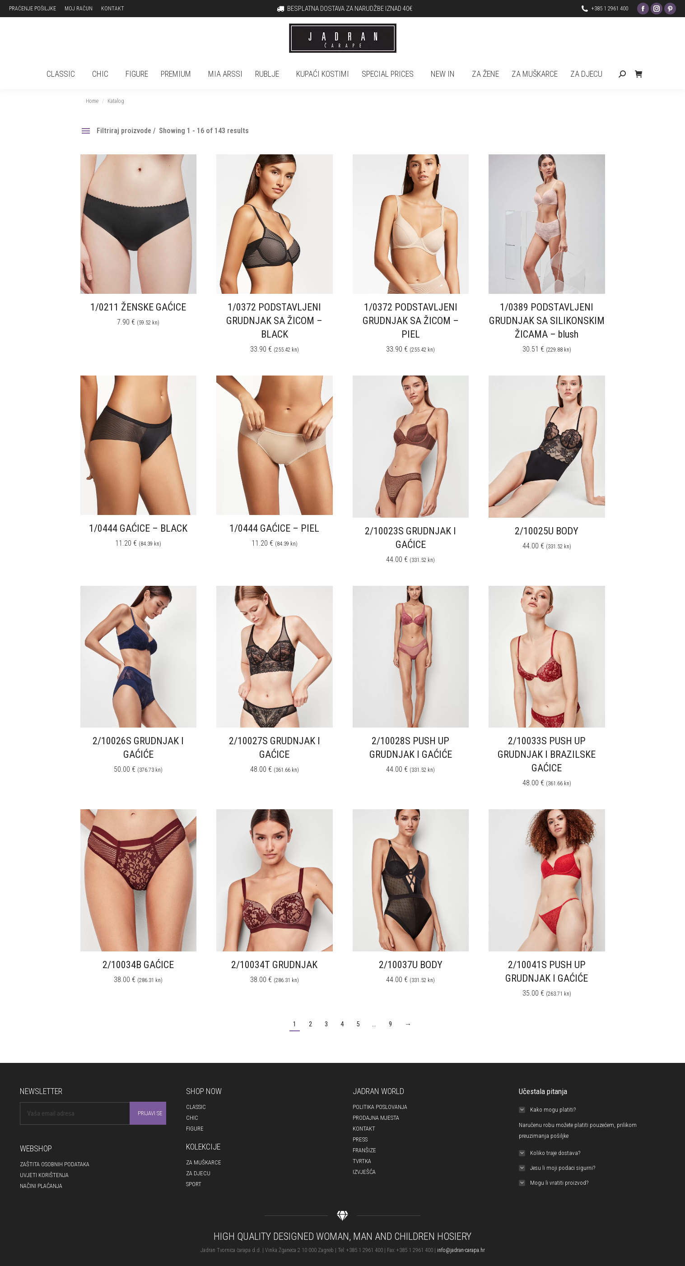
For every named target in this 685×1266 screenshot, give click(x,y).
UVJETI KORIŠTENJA (44, 1175)
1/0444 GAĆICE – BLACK (138, 528)
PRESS (360, 1139)
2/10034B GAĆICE (138, 964)
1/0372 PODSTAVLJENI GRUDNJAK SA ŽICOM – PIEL (411, 320)
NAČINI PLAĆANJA (41, 1186)
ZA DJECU (198, 1173)
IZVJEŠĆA (364, 1172)
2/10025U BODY (546, 531)
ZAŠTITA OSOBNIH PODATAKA (54, 1164)
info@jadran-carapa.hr (461, 1250)
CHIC (192, 1117)
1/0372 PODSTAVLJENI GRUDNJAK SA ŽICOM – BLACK (274, 320)
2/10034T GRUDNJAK (274, 964)
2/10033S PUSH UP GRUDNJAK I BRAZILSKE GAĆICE (547, 754)
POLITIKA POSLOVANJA (380, 1107)
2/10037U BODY (411, 964)
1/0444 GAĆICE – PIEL (274, 528)
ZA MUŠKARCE (203, 1162)
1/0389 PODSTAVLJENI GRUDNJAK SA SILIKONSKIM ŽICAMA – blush (547, 320)
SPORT (193, 1184)
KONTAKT (364, 1128)
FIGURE (195, 1128)
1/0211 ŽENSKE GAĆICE (138, 307)
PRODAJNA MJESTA (376, 1117)
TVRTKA (362, 1161)
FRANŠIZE (364, 1150)
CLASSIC (196, 1107)
